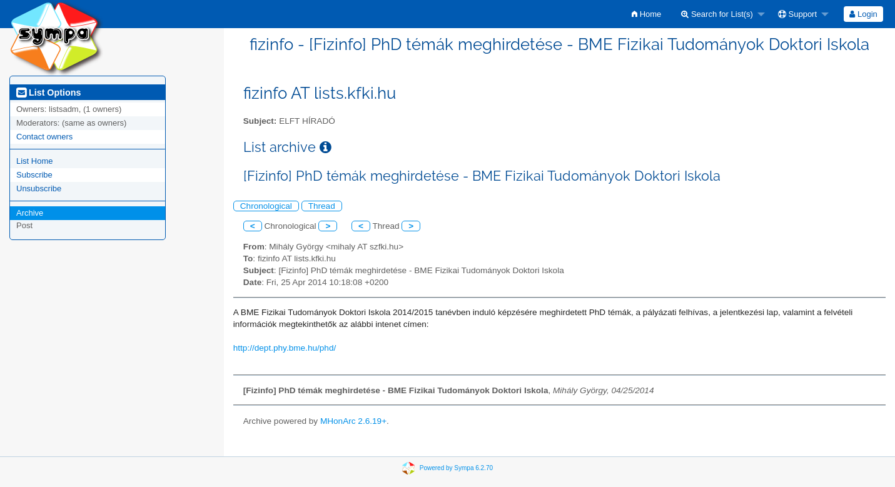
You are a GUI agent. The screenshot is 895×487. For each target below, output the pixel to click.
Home (646, 14)
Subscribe (34, 174)
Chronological (266, 206)
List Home (34, 161)
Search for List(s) (717, 14)
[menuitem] (646, 14)
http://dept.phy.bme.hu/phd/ (284, 348)
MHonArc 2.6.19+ (353, 421)
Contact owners (44, 136)
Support (797, 14)
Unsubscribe (38, 188)
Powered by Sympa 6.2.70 (456, 467)
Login (863, 14)
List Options (48, 93)
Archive (29, 213)
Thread (321, 206)
